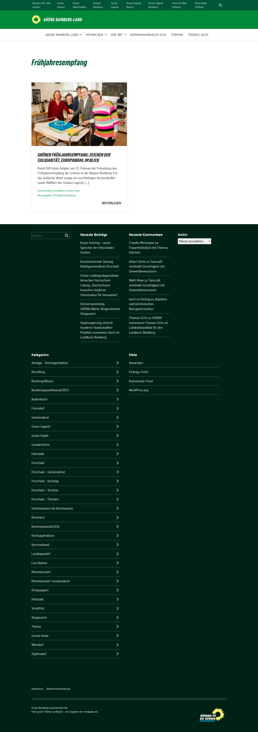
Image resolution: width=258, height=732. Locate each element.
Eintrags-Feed (138, 372)
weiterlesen (111, 203)
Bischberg (38, 372)
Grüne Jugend (40, 426)
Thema (36, 626)
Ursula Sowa (72, 190)
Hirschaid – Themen (45, 499)
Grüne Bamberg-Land (63, 19)
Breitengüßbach (42, 381)
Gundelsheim (40, 445)
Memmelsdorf (40, 572)
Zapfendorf (38, 654)
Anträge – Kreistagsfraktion (49, 363)
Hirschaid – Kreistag (45, 481)
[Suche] (215, 5)
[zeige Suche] (220, 5)
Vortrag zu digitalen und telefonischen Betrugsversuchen (148, 304)
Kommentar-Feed (141, 381)
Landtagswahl (40, 554)
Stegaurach (39, 617)
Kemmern (38, 517)
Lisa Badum (59, 190)
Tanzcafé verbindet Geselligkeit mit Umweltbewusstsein (147, 266)
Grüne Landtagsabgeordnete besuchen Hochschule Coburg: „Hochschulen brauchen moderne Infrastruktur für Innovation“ (99, 285)
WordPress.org (138, 390)
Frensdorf (37, 408)
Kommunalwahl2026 (45, 526)
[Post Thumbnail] (79, 114)
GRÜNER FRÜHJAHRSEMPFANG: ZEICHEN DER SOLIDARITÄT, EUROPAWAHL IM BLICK (74, 157)
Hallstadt (37, 454)
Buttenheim (39, 399)
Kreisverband (45, 190)
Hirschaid (37, 463)
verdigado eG (91, 711)
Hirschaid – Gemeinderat (48, 472)
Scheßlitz (37, 608)
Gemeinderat (40, 417)
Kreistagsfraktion (42, 535)
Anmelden (136, 363)
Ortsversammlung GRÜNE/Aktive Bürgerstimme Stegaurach (100, 309)
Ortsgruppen (40, 590)
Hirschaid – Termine (44, 490)
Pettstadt (37, 599)
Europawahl (45, 195)
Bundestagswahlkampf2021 (50, 390)
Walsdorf (37, 645)
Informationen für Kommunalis (52, 508)
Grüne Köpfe (40, 436)
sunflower (57, 711)
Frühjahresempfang (64, 195)
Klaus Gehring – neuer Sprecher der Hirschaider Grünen (97, 247)
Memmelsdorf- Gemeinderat (50, 581)
